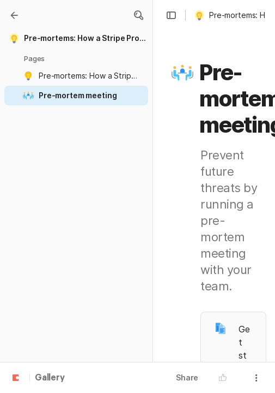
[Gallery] (14, 15)
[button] (138, 15)
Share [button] (187, 377)
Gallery (50, 378)
